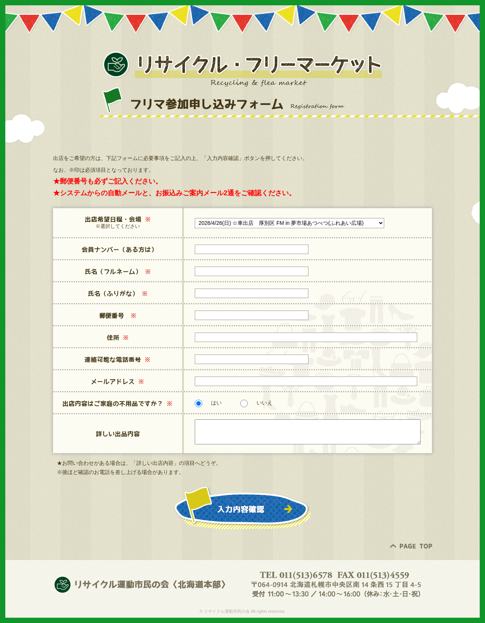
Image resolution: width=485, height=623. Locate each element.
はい (208, 403)
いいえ (256, 403)
